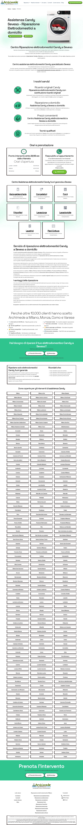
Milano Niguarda (18, 414)
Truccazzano (18, 556)
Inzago (18, 485)
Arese (41, 431)
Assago (18, 435)
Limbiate (65, 602)
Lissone (18, 606)
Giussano (41, 598)
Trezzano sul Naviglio (41, 552)
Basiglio (18, 439)
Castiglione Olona (18, 710)
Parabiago (41, 510)
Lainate (65, 485)
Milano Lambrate (41, 410)
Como (41, 652)
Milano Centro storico (42, 397)
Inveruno (65, 481)
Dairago (18, 476)
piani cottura (53, 230)
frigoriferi (18, 212)
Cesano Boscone (65, 460)
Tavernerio (18, 685)
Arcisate (41, 694)
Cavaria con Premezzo (65, 710)
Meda (65, 606)
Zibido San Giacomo (18, 568)
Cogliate (18, 593)
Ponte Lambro (41, 677)
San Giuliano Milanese (65, 535)
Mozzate (65, 673)
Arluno (65, 431)
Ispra (65, 723)
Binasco (41, 439)
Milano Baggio (65, 393)
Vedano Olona (65, 752)
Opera (41, 506)
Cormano (41, 468)
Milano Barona (18, 397)
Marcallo (65, 493)
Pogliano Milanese (65, 518)
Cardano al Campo (18, 702)
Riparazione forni (41, 802)
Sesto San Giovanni (65, 543)
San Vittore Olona (18, 539)
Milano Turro (41, 426)
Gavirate (41, 719)
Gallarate (17, 719)
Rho (42, 527)
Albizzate (65, 689)
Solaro (65, 547)
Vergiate (41, 756)
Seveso (42, 614)
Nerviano (65, 502)
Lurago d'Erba (18, 668)
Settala (18, 547)
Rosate (18, 531)
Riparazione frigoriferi (41, 804)
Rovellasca (18, 681)
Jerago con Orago (18, 727)
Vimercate (18, 627)
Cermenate (42, 648)
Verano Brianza (42, 623)
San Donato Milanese (18, 535)
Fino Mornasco (65, 656)
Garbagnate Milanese (65, 476)
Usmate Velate (42, 618)
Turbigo (42, 556)
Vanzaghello (65, 556)
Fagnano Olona (42, 714)
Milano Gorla (41, 405)
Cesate (18, 464)
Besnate (65, 694)
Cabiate (65, 635)
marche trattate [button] (35, 2)
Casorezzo (42, 451)
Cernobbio (65, 648)
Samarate (65, 739)
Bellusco (65, 572)
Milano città (41, 393)
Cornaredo (65, 468)
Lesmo (41, 602)
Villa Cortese (17, 564)
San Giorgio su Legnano (41, 535)
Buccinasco (42, 443)
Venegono (18, 756)
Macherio (41, 606)
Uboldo (18, 752)
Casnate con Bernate (18, 648)
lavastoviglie (65, 212)
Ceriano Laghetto (41, 589)
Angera (18, 694)
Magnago (17, 493)
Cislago (18, 714)
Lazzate (65, 598)
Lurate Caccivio (41, 668)
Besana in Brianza (41, 577)
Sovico (65, 614)
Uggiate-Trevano (65, 685)
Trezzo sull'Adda (65, 552)
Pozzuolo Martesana (41, 522)
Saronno (18, 744)
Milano (18, 393)
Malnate (18, 735)
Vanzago (18, 560)
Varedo (65, 618)
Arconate (17, 431)
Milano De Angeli (41, 401)
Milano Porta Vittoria (65, 418)
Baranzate (41, 435)
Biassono (65, 577)
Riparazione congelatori (41, 800)
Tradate (65, 748)
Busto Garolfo (18, 447)
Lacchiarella (41, 485)
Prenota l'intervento (75, 2)
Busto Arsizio (41, 698)
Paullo (65, 510)
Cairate (65, 698)
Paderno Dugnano (65, 506)
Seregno (18, 614)
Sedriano (65, 539)
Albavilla (41, 627)
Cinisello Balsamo (41, 464)
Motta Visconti (42, 502)
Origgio (42, 739)
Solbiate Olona (65, 744)
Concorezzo (41, 593)
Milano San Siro (65, 422)
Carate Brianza (42, 585)
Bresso (18, 443)
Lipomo (18, 664)
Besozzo (18, 698)
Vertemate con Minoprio (18, 689)
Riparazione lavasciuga (41, 806)
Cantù (41, 639)
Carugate (17, 451)
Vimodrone (42, 564)
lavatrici (30, 230)
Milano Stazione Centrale (18, 426)
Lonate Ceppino (18, 731)
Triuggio (18, 618)
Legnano (18, 489)
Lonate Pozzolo (41, 731)
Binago (18, 635)
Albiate (65, 568)
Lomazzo (65, 664)
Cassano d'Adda (65, 451)
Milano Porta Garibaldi (41, 414)
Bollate (65, 439)
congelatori (41, 194)
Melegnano (65, 497)
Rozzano (41, 531)
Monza (18, 610)
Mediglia (41, 497)
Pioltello (41, 518)
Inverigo (65, 660)
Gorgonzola (41, 481)
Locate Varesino (41, 664)
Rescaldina (18, 527)
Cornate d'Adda (65, 593)
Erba (65, 652)
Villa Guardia (41, 689)
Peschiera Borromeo (41, 514)
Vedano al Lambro (18, 623)
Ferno (65, 714)
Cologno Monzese (65, 464)
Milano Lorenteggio (65, 410)
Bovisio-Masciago (18, 581)
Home (9, 9)
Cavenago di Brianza (18, 589)
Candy (14, 9)
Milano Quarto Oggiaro (41, 422)
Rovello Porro (41, 681)
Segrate (18, 543)
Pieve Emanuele (18, 518)
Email (65, 800)
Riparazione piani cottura (41, 812)
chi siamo (44, 2)
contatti (50, 2)
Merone (18, 673)
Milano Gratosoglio (65, 405)
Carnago (41, 702)
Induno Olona (41, 723)
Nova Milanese (65, 610)
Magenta (65, 489)
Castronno (42, 710)
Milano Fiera (65, 401)
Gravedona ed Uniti (18, 660)
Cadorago (18, 639)
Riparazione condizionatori (41, 797)
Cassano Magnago (42, 706)
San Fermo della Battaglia (65, 681)
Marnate (41, 735)
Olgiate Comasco (18, 677)
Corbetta (17, 468)
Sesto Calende (42, 744)
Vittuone (65, 564)
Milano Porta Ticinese (18, 418)
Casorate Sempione (18, 706)
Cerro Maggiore (41, 460)
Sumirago (41, 748)
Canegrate (65, 447)
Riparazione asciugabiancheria (41, 795)
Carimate (41, 643)
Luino (65, 731)
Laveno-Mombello (65, 727)
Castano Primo (42, 456)
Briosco (42, 581)
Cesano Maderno (65, 589)
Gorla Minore (17, 723)
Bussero (65, 443)
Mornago (65, 735)
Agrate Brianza (42, 568)
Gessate (18, 481)
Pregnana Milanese (65, 522)
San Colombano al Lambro (65, 531)
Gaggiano (41, 476)
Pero (18, 514)
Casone (18, 497)
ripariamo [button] (26, 2)
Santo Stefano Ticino (41, 539)
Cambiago (41, 447)
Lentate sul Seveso (18, 602)
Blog (62, 2)
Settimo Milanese (41, 547)
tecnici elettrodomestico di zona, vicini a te (48, 70)
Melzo (18, 502)
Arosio (65, 631)
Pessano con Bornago (65, 514)
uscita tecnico (56, 2)
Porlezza (65, 677)
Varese (42, 752)
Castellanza (65, 706)
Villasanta (65, 623)
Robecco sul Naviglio (65, 527)
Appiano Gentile (41, 631)
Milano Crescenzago (18, 401)
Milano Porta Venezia (41, 418)
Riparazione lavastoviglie (41, 808)
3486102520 (59, 172)
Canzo (65, 639)
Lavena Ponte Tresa (41, 727)
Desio (17, 598)
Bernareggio (18, 577)
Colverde (17, 652)
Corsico (18, 472)
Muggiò (42, 610)
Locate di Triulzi (41, 489)
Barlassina (41, 572)
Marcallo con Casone (41, 493)
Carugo (65, 643)
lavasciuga (41, 212)
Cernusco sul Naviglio (65, 456)
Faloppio (18, 656)
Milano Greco (17, 410)
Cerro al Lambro (18, 460)
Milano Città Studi (65, 397)
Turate (41, 685)
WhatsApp (28, 36)
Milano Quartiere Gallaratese (18, 422)
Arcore (18, 572)
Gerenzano (65, 719)
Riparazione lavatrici (41, 810)
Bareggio (65, 435)
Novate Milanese (17, 506)
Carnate (65, 585)
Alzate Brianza (18, 631)
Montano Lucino (41, 673)
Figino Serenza (42, 656)
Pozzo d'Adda (18, 522)
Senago (42, 543)
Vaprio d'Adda (41, 560)
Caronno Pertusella (65, 702)
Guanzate (41, 660)
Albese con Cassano (65, 627)
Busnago (18, 585)
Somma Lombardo (18, 748)
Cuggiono (41, 472)
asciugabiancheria (17, 194)
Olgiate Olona (18, 739)
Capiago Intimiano (18, 643)
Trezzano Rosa (18, 552)
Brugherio (65, 581)
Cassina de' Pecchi (18, 456)
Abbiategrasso (65, 426)
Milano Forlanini (18, 405)
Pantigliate (18, 510)
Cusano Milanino (65, 472)
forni (65, 194)
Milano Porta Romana (65, 414)
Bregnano (41, 635)
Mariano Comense (65, 668)
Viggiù (65, 756)
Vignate (65, 560)
